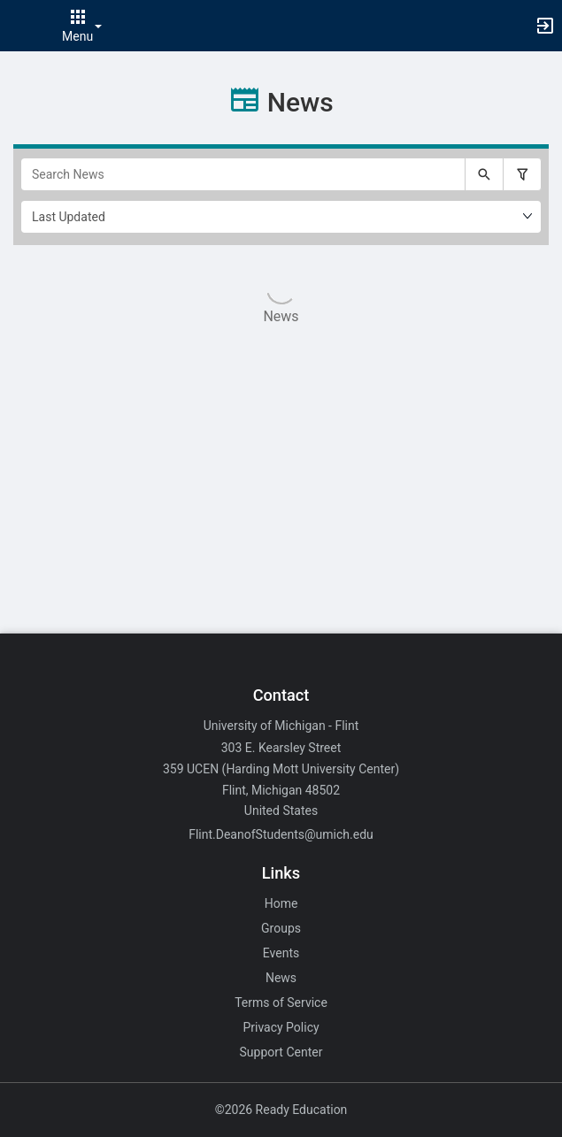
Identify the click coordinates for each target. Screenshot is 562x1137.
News (281, 978)
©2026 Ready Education (281, 1109)
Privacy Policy (281, 1027)
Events (281, 953)
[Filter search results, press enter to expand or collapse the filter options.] (522, 174)
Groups (281, 928)
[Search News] (243, 174)
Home (281, 903)
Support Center (281, 1052)
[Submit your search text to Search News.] (484, 174)
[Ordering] (281, 217)
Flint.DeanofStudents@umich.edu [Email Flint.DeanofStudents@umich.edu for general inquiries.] (281, 834)
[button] (22, 26)
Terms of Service (281, 1002)
